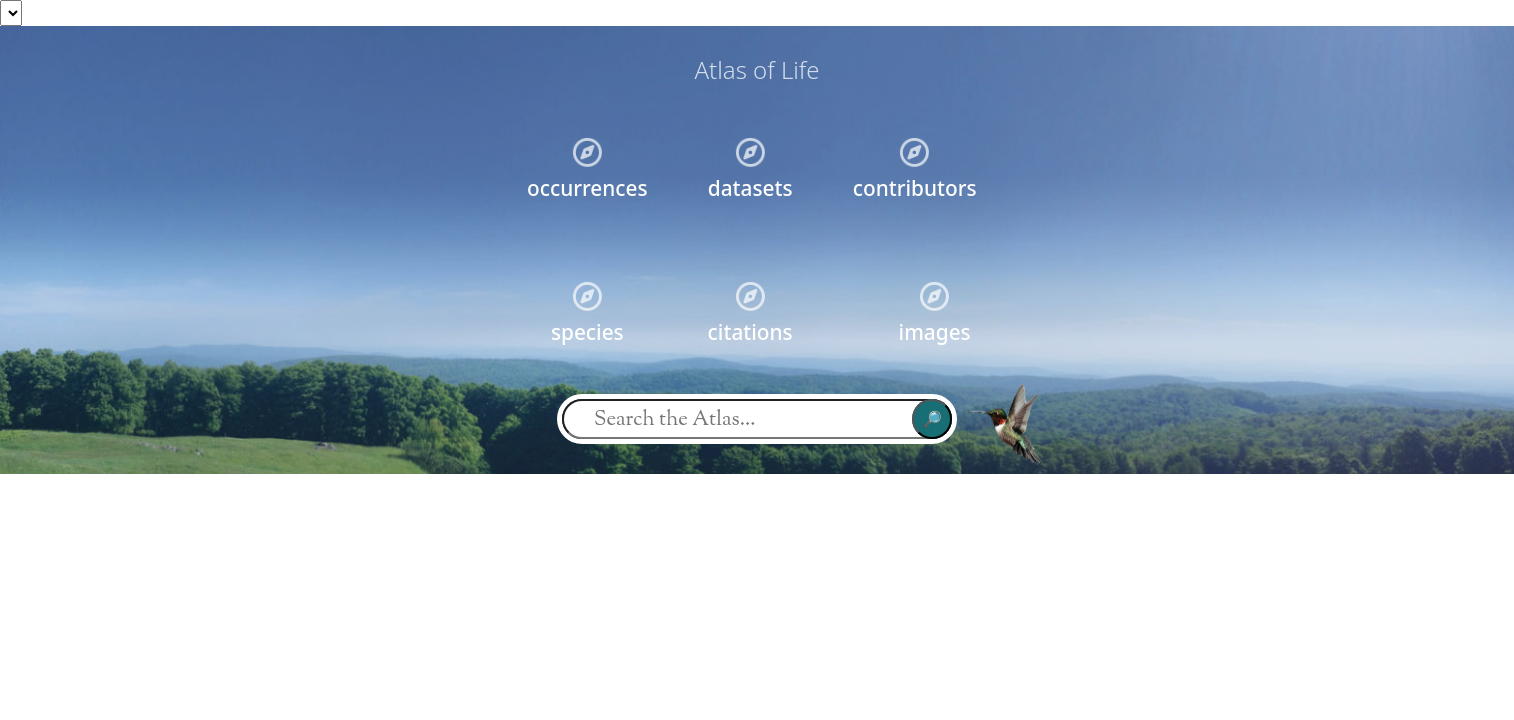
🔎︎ (932, 419)
